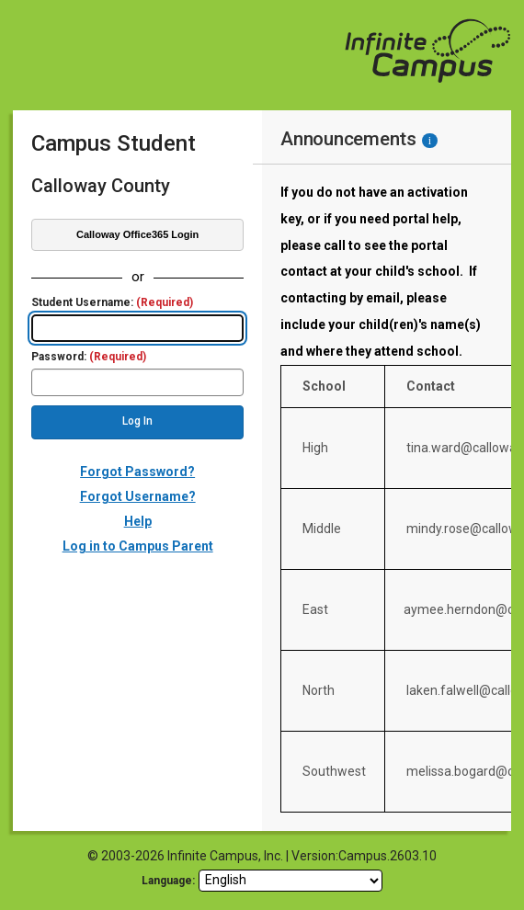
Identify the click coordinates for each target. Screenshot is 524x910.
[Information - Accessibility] (430, 140)
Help (138, 521)
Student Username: (112, 303)
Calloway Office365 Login (137, 234)
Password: (88, 357)
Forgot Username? (138, 496)
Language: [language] (168, 880)
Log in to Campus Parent (138, 546)
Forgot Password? (137, 471)
